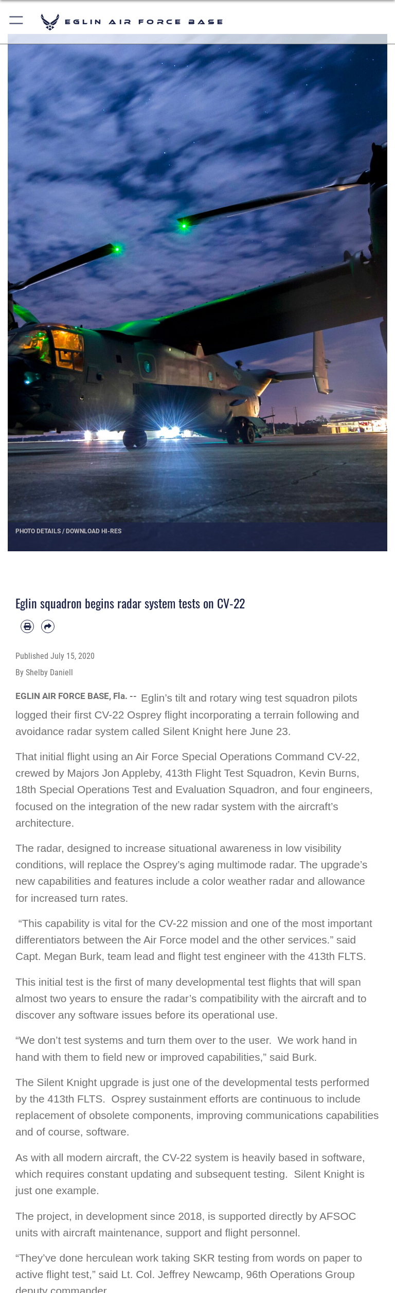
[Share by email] (48, 626)
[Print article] (27, 626)
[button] (16, 22)
